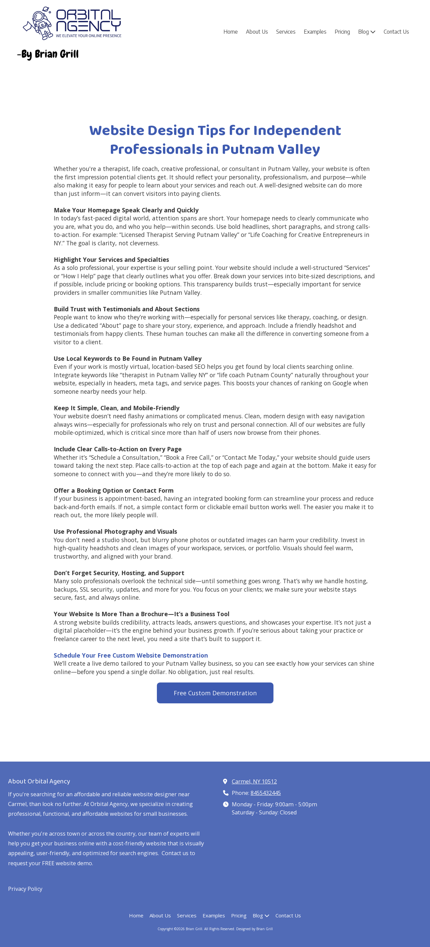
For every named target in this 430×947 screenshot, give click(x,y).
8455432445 (266, 793)
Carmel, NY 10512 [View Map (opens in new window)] (254, 781)
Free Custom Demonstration (215, 693)
